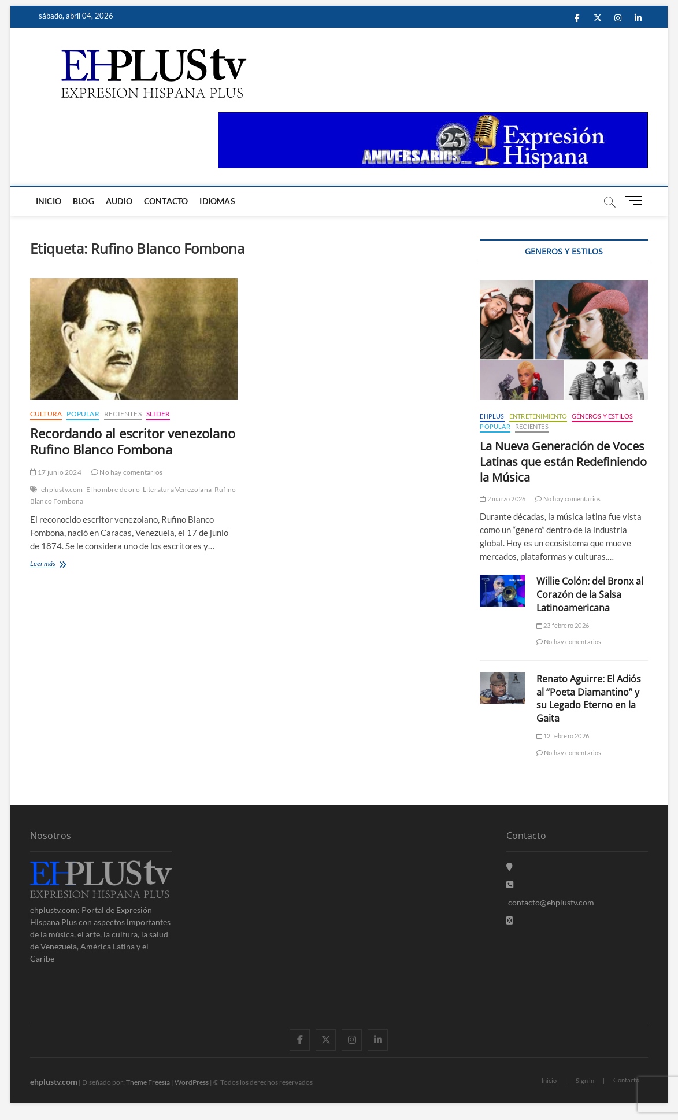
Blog (83, 201)
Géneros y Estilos (602, 416)
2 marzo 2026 (502, 498)
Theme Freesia (148, 1082)
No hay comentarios (126, 472)
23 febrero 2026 (562, 625)
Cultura (46, 413)
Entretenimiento (538, 416)
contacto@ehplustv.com (550, 902)
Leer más (59, 565)
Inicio (48, 201)
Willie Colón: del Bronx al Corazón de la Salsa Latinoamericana (589, 594)
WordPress (192, 1082)
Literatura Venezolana (177, 489)
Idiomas (217, 201)
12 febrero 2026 (562, 736)
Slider (158, 413)
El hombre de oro (113, 489)
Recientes (123, 413)
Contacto (166, 201)
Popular (82, 413)
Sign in (585, 1080)
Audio (119, 201)
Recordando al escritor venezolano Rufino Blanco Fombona (132, 441)
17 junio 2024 (55, 472)
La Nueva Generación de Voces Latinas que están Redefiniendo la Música (563, 461)
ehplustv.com (62, 489)
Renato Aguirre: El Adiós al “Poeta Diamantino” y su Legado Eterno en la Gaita (588, 698)
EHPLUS (492, 416)
